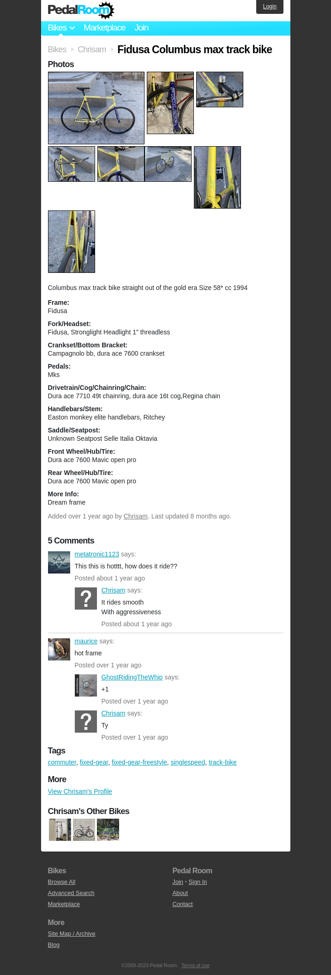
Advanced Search (71, 892)
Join (141, 27)
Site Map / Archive (72, 933)
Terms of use (195, 965)
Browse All (62, 881)
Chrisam (136, 516)
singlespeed (188, 762)
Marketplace (104, 27)
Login (270, 6)
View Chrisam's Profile (80, 791)
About (180, 892)
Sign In (198, 881)
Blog (54, 944)
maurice (59, 649)
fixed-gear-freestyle (139, 762)
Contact (183, 904)
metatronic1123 (59, 562)
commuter (62, 762)
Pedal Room (81, 10)
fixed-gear (94, 762)
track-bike (223, 762)
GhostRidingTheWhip (86, 685)
